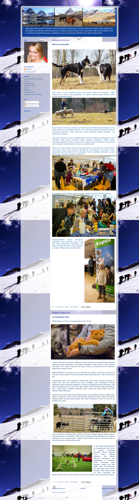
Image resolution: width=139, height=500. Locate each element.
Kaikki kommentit (30, 105)
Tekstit (27, 102)
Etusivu (83, 488)
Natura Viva (27, 90)
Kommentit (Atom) (60, 492)
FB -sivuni (26, 81)
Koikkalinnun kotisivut (30, 85)
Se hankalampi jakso (60, 317)
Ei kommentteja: (74, 307)
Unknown (28, 69)
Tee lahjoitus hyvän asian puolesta (33, 79)
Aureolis (26, 88)
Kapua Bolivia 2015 (29, 83)
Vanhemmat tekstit (108, 488)
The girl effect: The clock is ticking (33, 94)
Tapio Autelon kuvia (29, 92)
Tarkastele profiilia (29, 72)
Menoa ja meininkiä (60, 44)
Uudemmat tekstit (58, 488)
